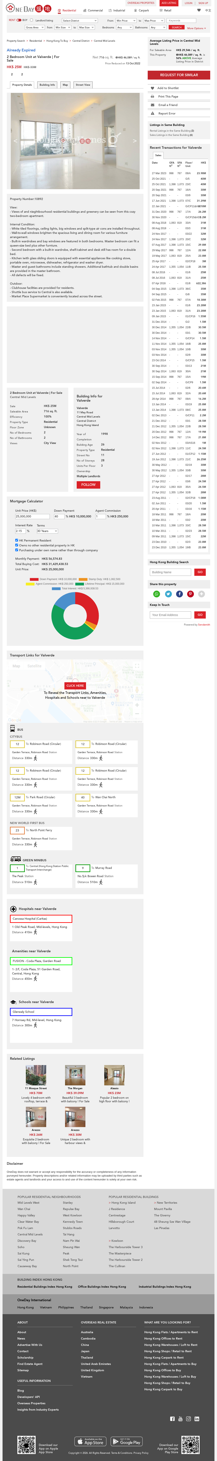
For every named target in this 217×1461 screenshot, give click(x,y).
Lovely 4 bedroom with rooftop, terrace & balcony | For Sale (36, 1101)
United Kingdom (92, 1370)
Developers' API (28, 1397)
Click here (75, 686)
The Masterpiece (120, 1253)
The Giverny (162, 1215)
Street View (83, 85)
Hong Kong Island (122, 1203)
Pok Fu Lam (25, 1228)
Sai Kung (23, 1253)
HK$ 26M (35, 1135)
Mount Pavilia (163, 1209)
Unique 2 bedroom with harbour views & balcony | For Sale (75, 1143)
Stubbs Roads (72, 1228)
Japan (85, 1351)
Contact (22, 1351)
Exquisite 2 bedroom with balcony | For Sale (36, 1141)
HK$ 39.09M (75, 1093)
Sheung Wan (71, 1247)
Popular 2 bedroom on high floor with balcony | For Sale (114, 1101)
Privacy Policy (141, 1453)
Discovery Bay (27, 1241)
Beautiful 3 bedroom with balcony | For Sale (75, 1099)
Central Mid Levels (30, 1234)
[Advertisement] (75, 342)
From (110, 20)
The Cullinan (117, 1266)
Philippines (66, 1307)
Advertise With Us (29, 1345)
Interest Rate (24, 525)
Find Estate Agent (29, 1364)
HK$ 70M (35, 1093)
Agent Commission (108, 511)
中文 (208, 10)
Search (177, 27)
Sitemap (23, 1370)
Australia (87, 1332)
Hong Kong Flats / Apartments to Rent (171, 1332)
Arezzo (36, 1130)
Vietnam (46, 1307)
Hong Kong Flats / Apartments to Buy (170, 1364)
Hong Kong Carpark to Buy (163, 1389)
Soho (21, 1247)
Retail (165, 11)
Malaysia (126, 1307)
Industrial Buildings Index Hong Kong (165, 1287)
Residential (67, 11)
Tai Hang (68, 1234)
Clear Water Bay (28, 1222)
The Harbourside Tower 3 (126, 1247)
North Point (70, 1266)
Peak (66, 1253)
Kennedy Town (73, 1222)
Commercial (93, 11)
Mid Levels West (28, 1203)
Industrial (117, 11)
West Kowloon (72, 1215)
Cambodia (88, 1339)
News (21, 1339)
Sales (158, 155)
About (21, 1332)
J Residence (117, 1209)
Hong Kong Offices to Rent (163, 1339)
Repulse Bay (71, 1209)
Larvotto (114, 1228)
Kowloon (116, 1241)
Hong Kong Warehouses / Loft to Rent (170, 1345)
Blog (20, 1391)
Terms (41, 526)
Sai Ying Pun (26, 1260)
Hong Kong (25, 1307)
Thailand (86, 1307)
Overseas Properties (141, 3)
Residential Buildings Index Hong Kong (44, 1287)
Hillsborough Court (121, 1222)
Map (65, 85)
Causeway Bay (27, 1266)
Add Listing (169, 3)
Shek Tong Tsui (73, 1260)
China (85, 1345)
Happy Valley (26, 1215)
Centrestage (117, 1215)
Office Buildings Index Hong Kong (102, 1287)
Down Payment (64, 511)
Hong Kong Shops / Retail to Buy (167, 1383)
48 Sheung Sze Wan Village (172, 1222)
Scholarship (25, 1358)
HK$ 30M (75, 1135)
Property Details (22, 85)
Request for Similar (179, 75)
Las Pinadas (161, 1228)
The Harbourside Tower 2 (126, 1260)
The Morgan (75, 1088)
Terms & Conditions (121, 1453)
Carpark (141, 11)
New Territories (165, 1203)
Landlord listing (44, 20)
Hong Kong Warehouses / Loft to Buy (170, 1377)
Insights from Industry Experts (38, 1410)
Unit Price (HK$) (25, 511)
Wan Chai (24, 1209)
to (140, 20)
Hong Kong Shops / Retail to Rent (168, 1351)
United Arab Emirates (96, 1364)
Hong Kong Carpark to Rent (164, 1358)
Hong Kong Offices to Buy (162, 1370)
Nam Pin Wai (71, 1241)
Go (200, 572)
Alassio (114, 1088)
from (49, 27)
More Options (196, 28)
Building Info (47, 85)
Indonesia (146, 1307)
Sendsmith (204, 624)
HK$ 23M (114, 1093)
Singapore (106, 1307)
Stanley (68, 1203)
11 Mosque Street (36, 1088)
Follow (88, 484)
